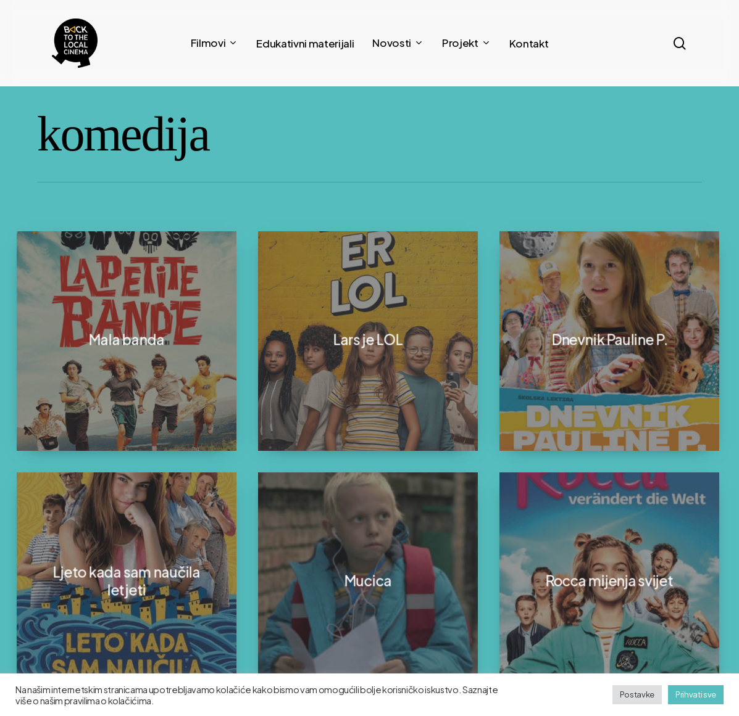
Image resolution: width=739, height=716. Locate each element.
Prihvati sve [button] (695, 694)
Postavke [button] (637, 694)
